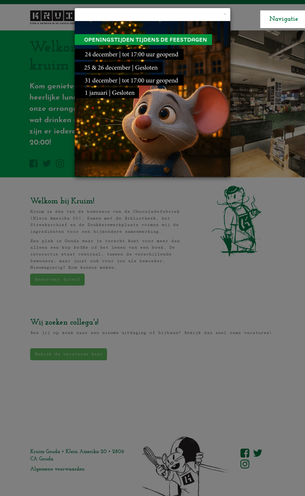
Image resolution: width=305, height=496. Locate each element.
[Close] (224, 14)
